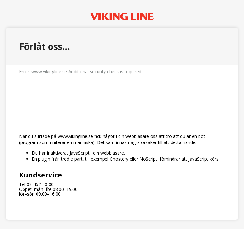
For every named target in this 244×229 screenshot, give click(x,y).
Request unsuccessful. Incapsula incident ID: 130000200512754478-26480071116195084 (122, 114)
